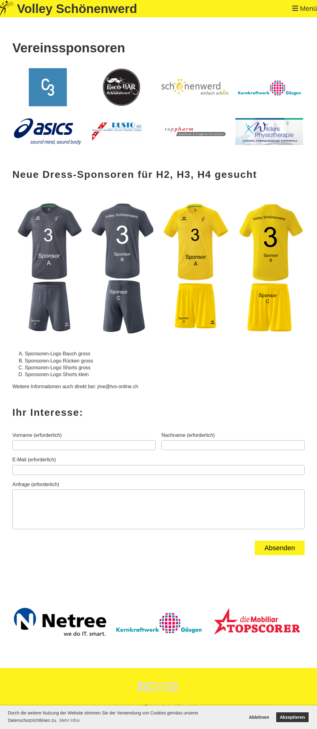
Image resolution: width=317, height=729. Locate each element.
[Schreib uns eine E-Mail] (173, 687)
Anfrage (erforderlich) (35, 484)
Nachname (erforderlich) (188, 435)
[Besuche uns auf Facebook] (142, 687)
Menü (304, 8)
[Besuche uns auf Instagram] (162, 687)
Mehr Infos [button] (69, 720)
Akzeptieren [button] (292, 717)
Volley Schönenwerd (77, 8)
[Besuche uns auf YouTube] (152, 687)
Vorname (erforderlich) (37, 435)
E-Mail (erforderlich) (34, 459)
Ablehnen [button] (259, 717)
